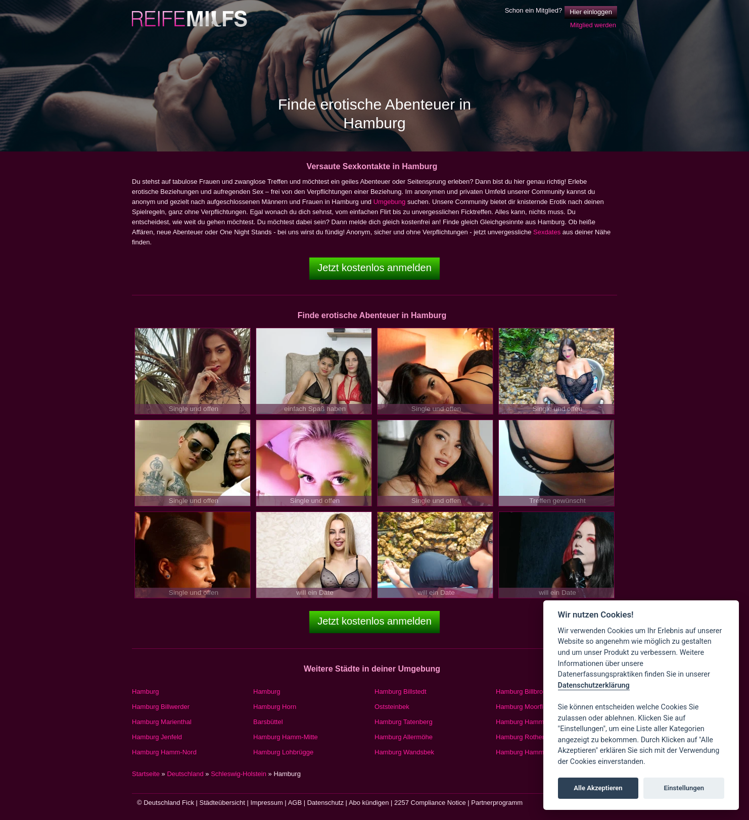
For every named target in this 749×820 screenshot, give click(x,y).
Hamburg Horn (274, 706)
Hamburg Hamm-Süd (527, 722)
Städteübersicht (222, 802)
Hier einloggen (591, 12)
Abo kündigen (369, 802)
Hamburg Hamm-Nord (164, 752)
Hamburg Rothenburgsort (533, 737)
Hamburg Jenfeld (157, 737)
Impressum (266, 802)
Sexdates (546, 232)
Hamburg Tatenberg (404, 722)
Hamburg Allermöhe (404, 737)
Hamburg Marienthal (162, 722)
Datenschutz (325, 802)
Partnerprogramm (497, 802)
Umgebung (389, 202)
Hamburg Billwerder (161, 706)
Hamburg (145, 691)
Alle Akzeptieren (598, 788)
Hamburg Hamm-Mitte (285, 737)
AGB (295, 802)
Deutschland (185, 774)
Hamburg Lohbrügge (283, 752)
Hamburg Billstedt (401, 691)
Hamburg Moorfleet (524, 706)
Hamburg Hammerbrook (531, 752)
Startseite (146, 774)
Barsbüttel (268, 722)
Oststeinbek (392, 706)
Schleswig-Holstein (238, 774)
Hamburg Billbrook (523, 691)
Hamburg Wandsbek (404, 752)
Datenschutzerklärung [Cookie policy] (594, 685)
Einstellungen (684, 788)
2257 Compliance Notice (430, 802)
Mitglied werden (593, 25)
